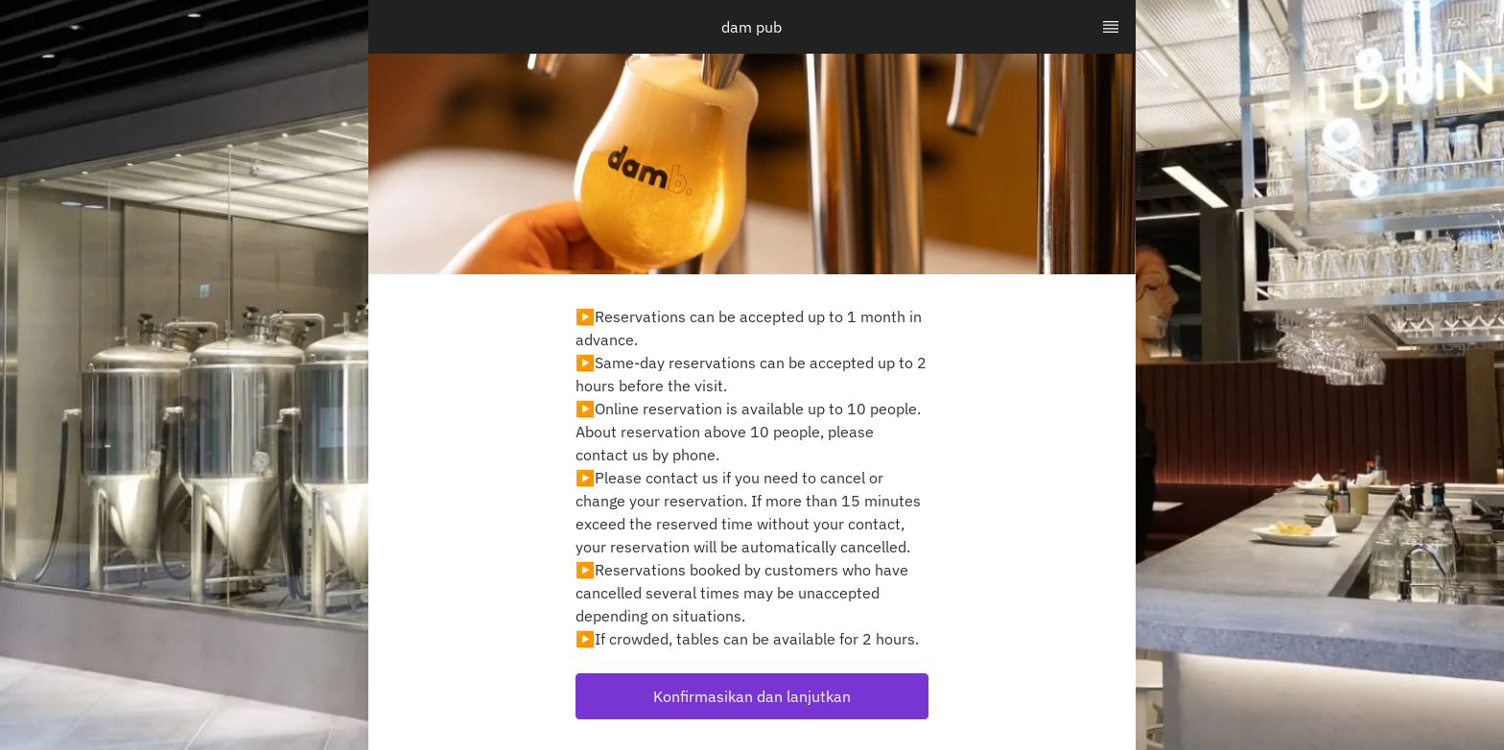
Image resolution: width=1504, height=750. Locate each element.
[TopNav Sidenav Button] (1111, 27)
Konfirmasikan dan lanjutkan (752, 696)
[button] (752, 696)
